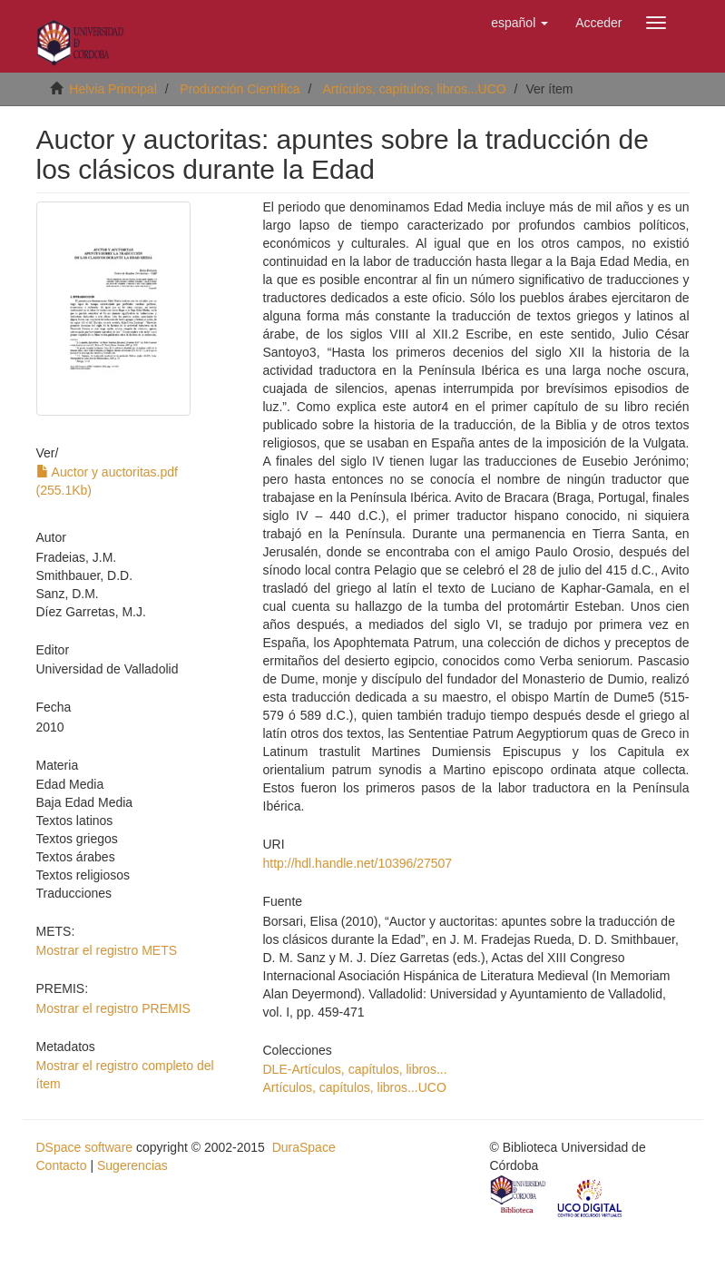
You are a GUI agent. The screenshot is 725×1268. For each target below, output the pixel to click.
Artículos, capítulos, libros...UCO (413, 89)
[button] (519, 22)
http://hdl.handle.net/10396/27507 (358, 863)
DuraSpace (304, 1147)
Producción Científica (239, 89)
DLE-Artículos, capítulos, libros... (355, 1069)
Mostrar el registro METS (107, 950)
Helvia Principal (112, 89)
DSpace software (84, 1147)
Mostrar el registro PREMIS (113, 1008)
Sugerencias (132, 1165)
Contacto (61, 1165)
